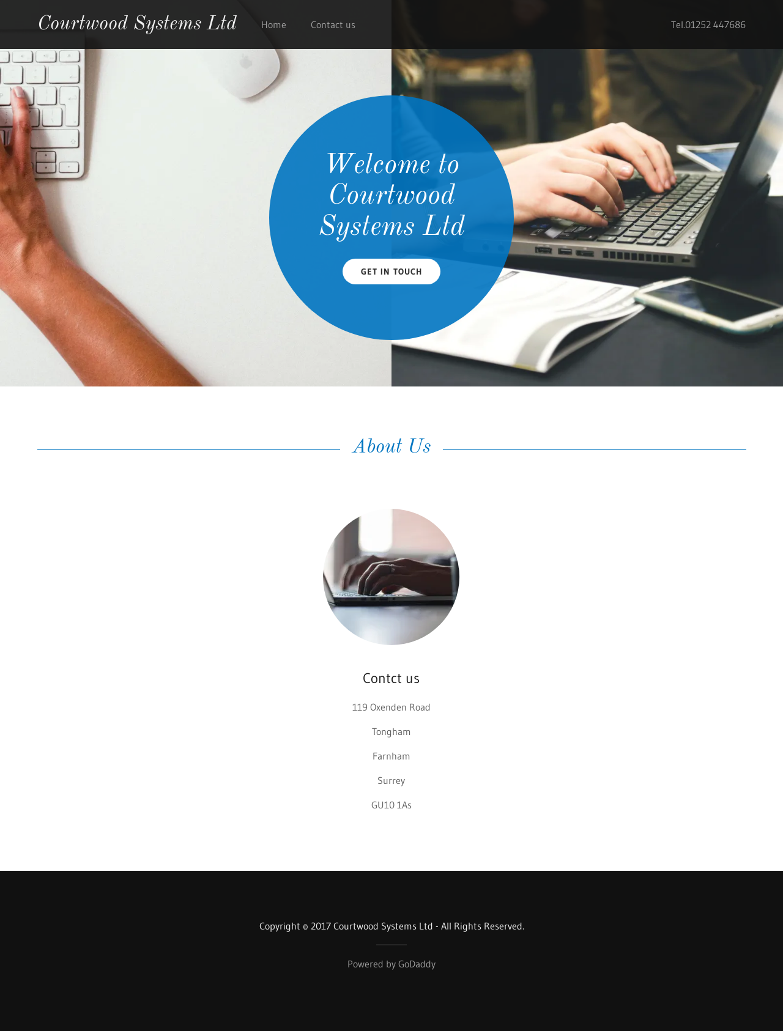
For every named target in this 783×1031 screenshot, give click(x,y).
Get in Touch (391, 271)
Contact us (333, 24)
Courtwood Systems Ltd (137, 24)
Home (273, 24)
